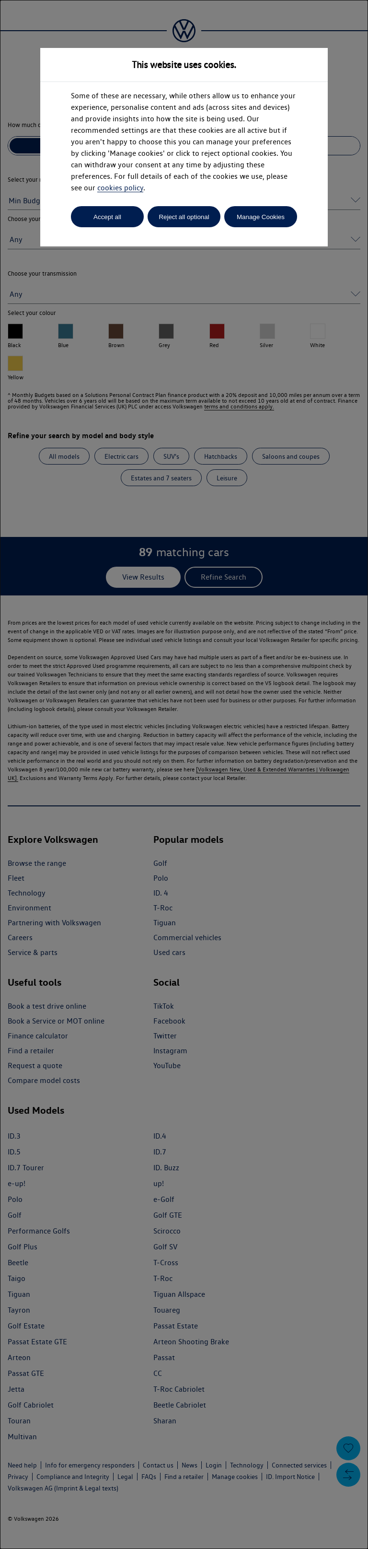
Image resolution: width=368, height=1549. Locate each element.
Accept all (107, 217)
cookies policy (120, 187)
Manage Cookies (261, 217)
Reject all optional (184, 217)
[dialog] (184, 774)
